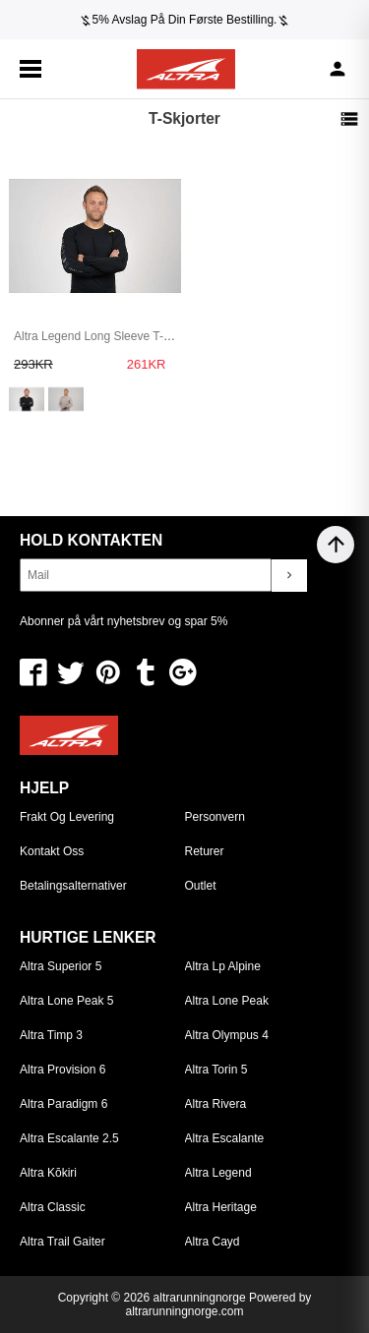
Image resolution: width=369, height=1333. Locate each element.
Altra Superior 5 (60, 966)
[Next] (362, 20)
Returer (204, 851)
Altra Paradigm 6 (63, 1104)
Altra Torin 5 (216, 1069)
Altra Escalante (225, 1138)
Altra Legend (218, 1173)
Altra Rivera (216, 1104)
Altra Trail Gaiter (62, 1241)
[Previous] (7, 20)
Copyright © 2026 (106, 1297)
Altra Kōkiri (48, 1173)
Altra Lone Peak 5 (66, 1001)
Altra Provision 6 (62, 1069)
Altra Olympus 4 (227, 1035)
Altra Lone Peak (227, 1001)
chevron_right (289, 575)
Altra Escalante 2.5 (69, 1138)
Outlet (200, 886)
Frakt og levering (67, 817)
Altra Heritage (221, 1207)
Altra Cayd (212, 1241)
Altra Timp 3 (51, 1035)
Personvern (215, 817)
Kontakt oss (52, 851)
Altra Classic (53, 1207)
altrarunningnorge (200, 1297)
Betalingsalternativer (73, 886)
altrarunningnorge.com (184, 1311)
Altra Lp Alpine (223, 966)
